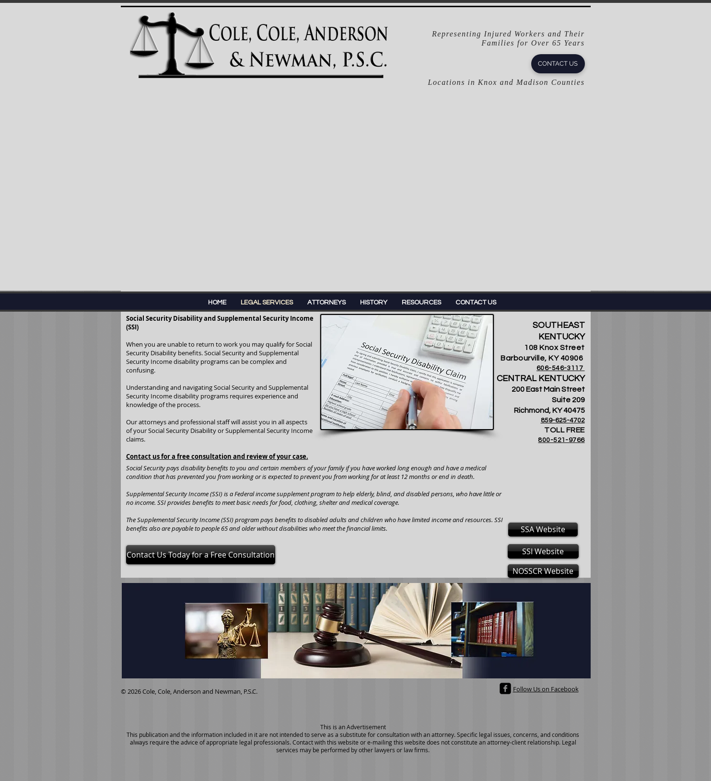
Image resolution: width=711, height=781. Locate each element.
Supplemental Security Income (178, 519)
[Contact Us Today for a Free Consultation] (200, 554)
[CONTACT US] (558, 63)
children (372, 519)
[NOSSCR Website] (543, 571)
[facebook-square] (505, 688)
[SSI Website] (543, 551)
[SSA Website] (543, 529)
